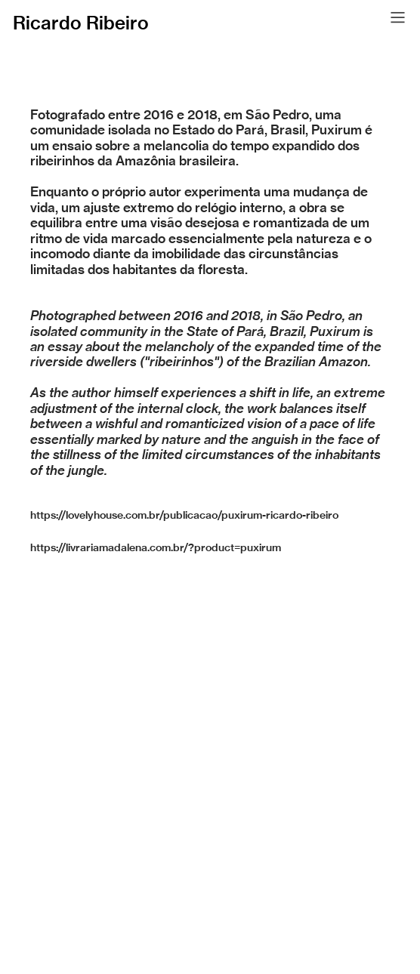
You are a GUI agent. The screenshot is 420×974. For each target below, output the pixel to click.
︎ (397, 18)
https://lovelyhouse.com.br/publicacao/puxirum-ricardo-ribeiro (184, 515)
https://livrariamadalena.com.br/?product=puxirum (155, 547)
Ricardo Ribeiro (81, 22)
